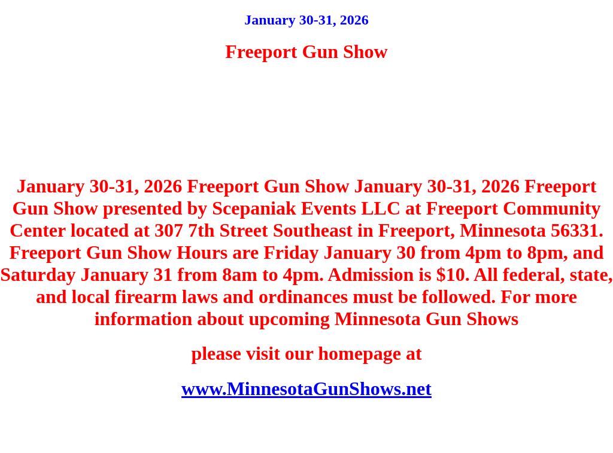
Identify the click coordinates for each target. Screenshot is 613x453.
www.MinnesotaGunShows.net (306, 388)
